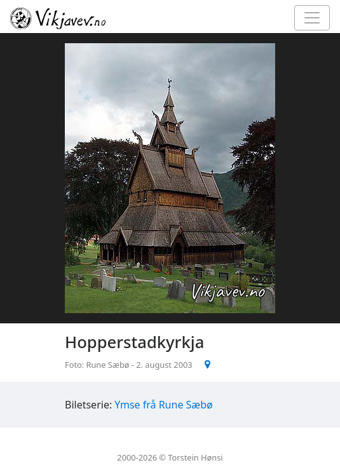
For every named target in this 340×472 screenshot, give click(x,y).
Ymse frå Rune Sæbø (163, 405)
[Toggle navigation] (312, 17)
